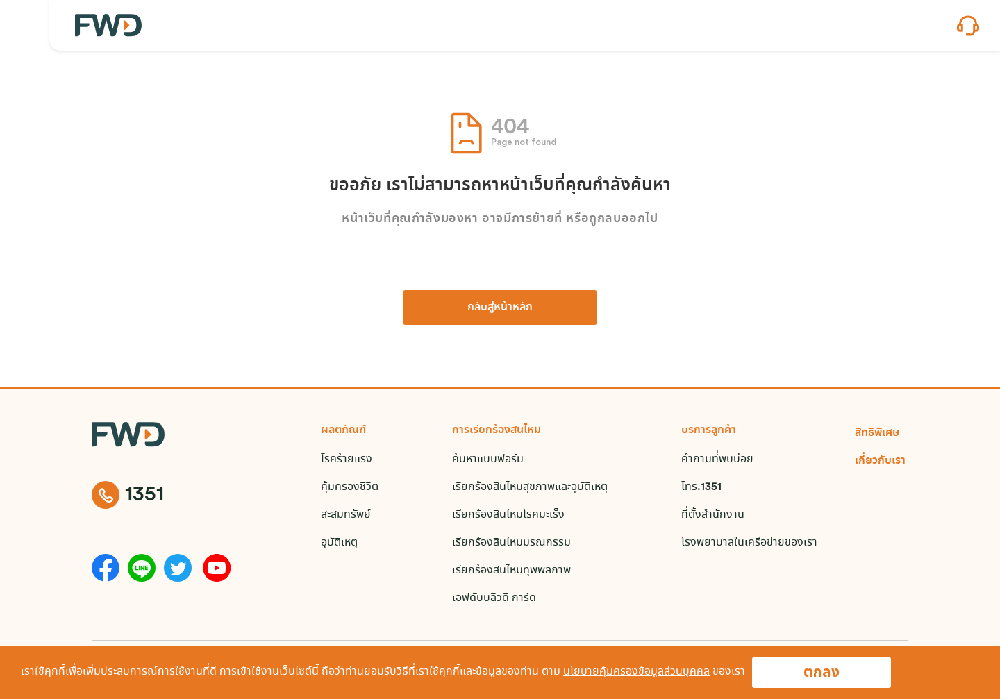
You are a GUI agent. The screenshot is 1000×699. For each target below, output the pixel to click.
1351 (128, 495)
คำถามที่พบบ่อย (717, 459)
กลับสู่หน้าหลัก (500, 307)
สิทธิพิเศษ (877, 433)
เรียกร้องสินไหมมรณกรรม (511, 542)
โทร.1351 (701, 487)
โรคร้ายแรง (346, 459)
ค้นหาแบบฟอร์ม (488, 459)
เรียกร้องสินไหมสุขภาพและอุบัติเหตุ (530, 487)
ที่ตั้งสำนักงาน (712, 515)
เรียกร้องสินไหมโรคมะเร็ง (508, 515)
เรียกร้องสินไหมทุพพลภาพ (511, 570)
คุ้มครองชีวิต (349, 487)
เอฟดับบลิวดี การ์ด (494, 598)
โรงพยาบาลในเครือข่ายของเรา (749, 542)
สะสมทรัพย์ (346, 515)
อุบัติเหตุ (339, 542)
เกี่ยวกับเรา (880, 461)
